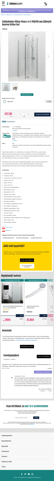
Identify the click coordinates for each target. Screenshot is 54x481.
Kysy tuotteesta (27, 260)
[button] (48, 56)
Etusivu (3, 14)
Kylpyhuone (9, 14)
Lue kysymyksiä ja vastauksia (27, 266)
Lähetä (36, 417)
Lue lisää (14, 130)
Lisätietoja (32, 424)
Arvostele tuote (27, 346)
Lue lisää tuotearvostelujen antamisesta (26, 340)
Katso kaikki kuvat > (27, 94)
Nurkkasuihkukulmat (8, 238)
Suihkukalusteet (18, 14)
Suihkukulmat (27, 14)
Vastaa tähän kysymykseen (43, 372)
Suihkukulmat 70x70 (36, 238)
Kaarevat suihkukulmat (22, 238)
